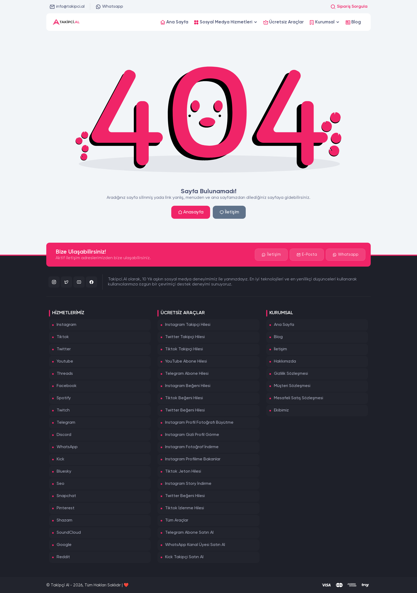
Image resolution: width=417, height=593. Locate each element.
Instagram (66, 325)
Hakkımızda (285, 361)
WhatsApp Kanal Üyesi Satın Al (195, 545)
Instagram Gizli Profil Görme (192, 435)
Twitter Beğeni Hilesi (185, 410)
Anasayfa (190, 212)
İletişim (229, 212)
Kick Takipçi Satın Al (184, 557)
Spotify (64, 398)
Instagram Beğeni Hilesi (187, 386)
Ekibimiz (281, 410)
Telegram (66, 422)
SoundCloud (69, 533)
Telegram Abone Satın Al (189, 533)
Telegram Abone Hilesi (186, 374)
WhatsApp (67, 447)
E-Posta (307, 255)
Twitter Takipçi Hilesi (185, 337)
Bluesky (64, 471)
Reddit (63, 557)
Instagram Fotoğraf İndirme (192, 447)
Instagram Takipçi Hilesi (187, 325)
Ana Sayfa (284, 325)
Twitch (63, 410)
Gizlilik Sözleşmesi (291, 374)
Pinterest (65, 508)
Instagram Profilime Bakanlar (192, 459)
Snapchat (66, 496)
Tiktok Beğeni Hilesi (184, 398)
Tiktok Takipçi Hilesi (184, 349)
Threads (65, 374)
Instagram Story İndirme (188, 484)
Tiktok (63, 337)
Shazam (64, 520)
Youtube (65, 361)
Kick (60, 459)
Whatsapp (109, 6)
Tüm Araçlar (176, 520)
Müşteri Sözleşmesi (292, 386)
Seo (60, 484)
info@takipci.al (67, 6)
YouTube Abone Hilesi (186, 361)
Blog (278, 337)
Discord (64, 435)
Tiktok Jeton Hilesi (183, 471)
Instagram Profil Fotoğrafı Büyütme (199, 422)
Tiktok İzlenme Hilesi (184, 508)
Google (64, 545)
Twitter (64, 349)
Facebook (67, 386)
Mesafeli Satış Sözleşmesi (298, 398)
